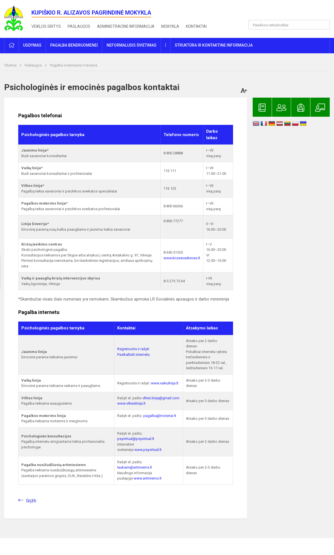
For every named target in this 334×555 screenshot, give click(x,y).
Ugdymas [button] (32, 45)
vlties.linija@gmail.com (160, 398)
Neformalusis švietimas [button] (131, 45)
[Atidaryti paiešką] (324, 25)
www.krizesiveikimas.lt (181, 258)
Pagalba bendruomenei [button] (74, 45)
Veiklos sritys (46, 26)
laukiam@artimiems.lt (134, 467)
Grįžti (31, 500)
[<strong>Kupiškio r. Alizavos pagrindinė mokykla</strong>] (17, 17)
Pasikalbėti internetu (133, 354)
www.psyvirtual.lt (148, 450)
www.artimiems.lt (148, 478)
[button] (291, 11)
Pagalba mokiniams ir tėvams (73, 65)
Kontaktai (196, 26)
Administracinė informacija (126, 26)
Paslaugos (79, 26)
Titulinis (10, 65)
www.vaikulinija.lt (164, 383)
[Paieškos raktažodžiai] (289, 24)
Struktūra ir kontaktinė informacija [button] (214, 45)
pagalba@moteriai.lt (159, 416)
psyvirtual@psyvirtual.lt (135, 439)
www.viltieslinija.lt (131, 403)
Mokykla (170, 26)
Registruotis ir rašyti (133, 349)
